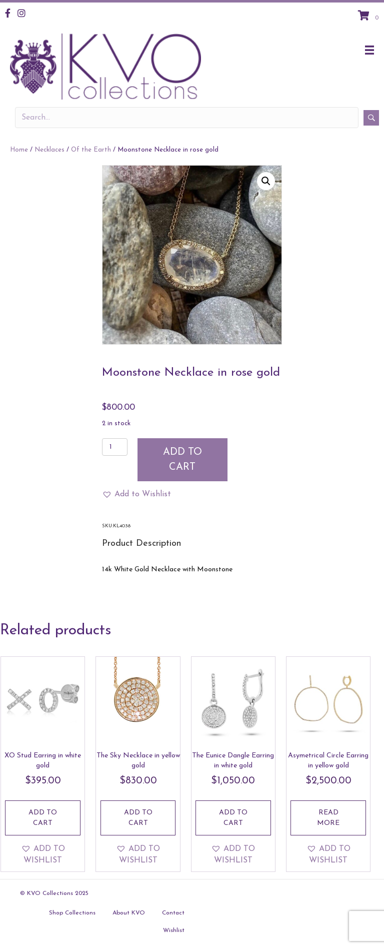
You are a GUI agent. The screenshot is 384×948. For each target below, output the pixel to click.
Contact (173, 913)
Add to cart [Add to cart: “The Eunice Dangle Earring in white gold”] (233, 818)
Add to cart (182, 459)
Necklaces (49, 150)
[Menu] (370, 50)
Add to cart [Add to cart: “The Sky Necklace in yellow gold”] (138, 818)
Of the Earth (91, 150)
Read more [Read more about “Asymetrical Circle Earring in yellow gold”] (328, 818)
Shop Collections (72, 913)
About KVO (128, 913)
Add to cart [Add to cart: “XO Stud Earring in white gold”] (42, 818)
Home (19, 150)
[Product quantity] (115, 447)
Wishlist (173, 930)
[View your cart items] (370, 17)
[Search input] (186, 117)
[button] (266, 181)
